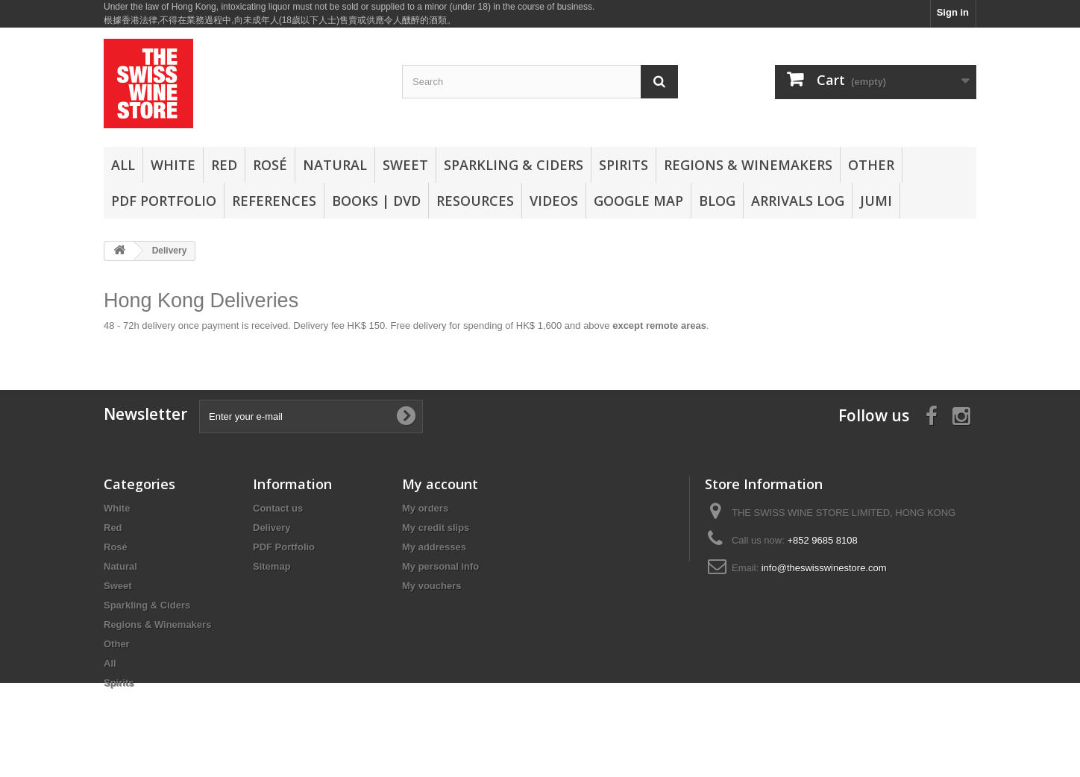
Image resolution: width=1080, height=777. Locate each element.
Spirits (623, 165)
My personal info (440, 566)
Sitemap (272, 566)
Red (224, 165)
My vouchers (431, 585)
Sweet (405, 165)
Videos (554, 201)
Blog (717, 201)
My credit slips (435, 527)
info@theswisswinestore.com (824, 567)
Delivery (272, 527)
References (274, 201)
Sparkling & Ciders (513, 165)
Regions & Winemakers (748, 165)
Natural (335, 165)
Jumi (876, 201)
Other (871, 165)
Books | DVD (376, 201)
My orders (425, 508)
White (173, 165)
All (123, 165)
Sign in (953, 12)
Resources (475, 201)
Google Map (638, 201)
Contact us (278, 508)
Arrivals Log (797, 201)
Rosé (270, 165)
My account (440, 484)
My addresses (434, 547)
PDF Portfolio (163, 201)
